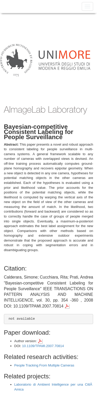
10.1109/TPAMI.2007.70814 (43, 346)
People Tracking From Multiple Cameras (44, 365)
